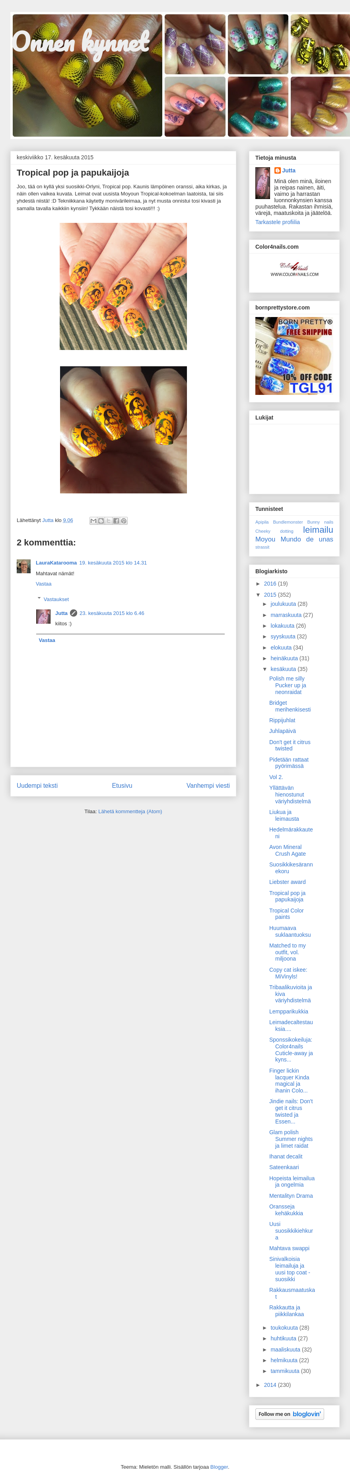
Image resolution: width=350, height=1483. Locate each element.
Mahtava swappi (289, 1248)
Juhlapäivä (282, 731)
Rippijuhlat (282, 720)
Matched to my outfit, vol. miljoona (287, 952)
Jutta (61, 613)
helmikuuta (284, 1360)
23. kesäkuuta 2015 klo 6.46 (112, 613)
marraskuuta (286, 615)
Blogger (219, 1467)
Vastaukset (56, 599)
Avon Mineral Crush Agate (287, 850)
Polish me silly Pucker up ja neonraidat (287, 685)
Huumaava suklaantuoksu (290, 931)
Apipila (262, 522)
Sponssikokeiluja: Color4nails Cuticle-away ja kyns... (291, 1049)
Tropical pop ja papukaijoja (287, 896)
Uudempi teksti (37, 785)
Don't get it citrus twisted (290, 745)
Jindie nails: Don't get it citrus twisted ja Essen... (291, 1111)
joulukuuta (284, 604)
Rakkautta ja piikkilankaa (286, 1310)
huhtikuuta (284, 1338)
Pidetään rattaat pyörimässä (289, 763)
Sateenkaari (284, 1167)
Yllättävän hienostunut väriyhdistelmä (290, 794)
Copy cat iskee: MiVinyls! (288, 973)
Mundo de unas (306, 539)
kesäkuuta (284, 669)
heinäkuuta (284, 658)
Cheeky (262, 531)
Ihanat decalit (285, 1156)
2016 (271, 583)
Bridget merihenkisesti (290, 706)
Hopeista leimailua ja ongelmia (292, 1181)
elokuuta (281, 647)
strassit (262, 547)
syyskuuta (283, 636)
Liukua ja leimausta (284, 815)
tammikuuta (285, 1371)
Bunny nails (320, 522)
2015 (271, 595)
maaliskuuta (286, 1349)
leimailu (318, 530)
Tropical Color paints (286, 913)
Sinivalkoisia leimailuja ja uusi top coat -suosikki (289, 1269)
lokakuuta (283, 626)
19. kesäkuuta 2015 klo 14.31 (113, 563)
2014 (271, 1385)
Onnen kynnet (79, 41)
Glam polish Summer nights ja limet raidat (291, 1139)
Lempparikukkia (288, 1011)
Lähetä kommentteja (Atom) (130, 811)
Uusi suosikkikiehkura (291, 1231)
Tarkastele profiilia (277, 222)
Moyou (265, 539)
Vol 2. (276, 777)
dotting (287, 531)
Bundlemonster (288, 522)
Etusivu (122, 785)
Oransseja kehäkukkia (286, 1209)
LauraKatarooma (56, 563)
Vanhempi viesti (208, 785)
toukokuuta (284, 1327)
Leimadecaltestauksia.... (291, 1025)
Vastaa (44, 584)
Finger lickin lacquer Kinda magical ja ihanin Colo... (289, 1080)
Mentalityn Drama (291, 1196)
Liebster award (287, 882)
